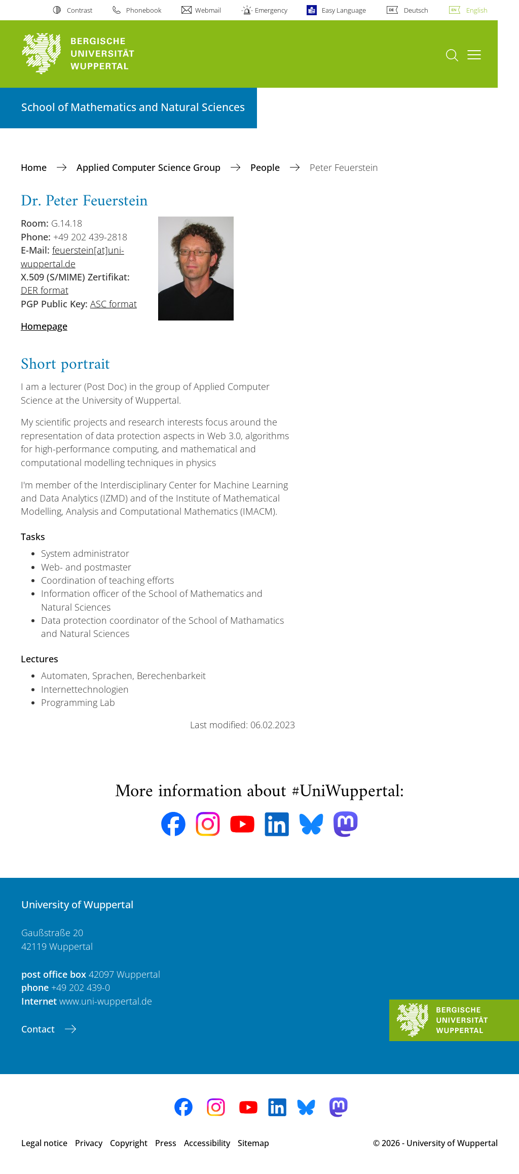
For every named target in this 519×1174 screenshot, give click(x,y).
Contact (39, 1029)
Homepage (44, 326)
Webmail (208, 10)
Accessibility (207, 1143)
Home (35, 167)
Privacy (88, 1143)
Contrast (79, 10)
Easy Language (344, 10)
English (477, 10)
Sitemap (253, 1143)
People (266, 167)
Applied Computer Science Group (150, 167)
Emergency (271, 10)
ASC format (113, 304)
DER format (44, 290)
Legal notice (44, 1143)
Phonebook (143, 10)
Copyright (128, 1143)
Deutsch (416, 10)
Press (165, 1143)
